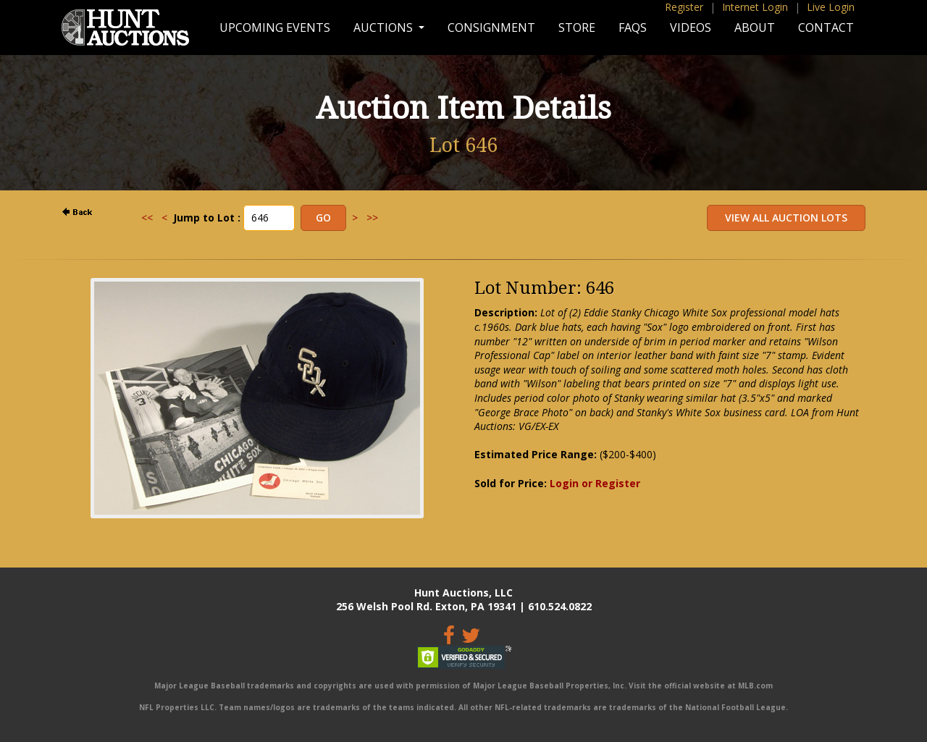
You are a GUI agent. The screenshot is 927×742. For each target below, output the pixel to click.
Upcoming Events (274, 27)
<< (147, 217)
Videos (690, 27)
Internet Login (755, 7)
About (754, 27)
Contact (826, 27)
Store (576, 27)
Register (684, 7)
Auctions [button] (384, 27)
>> (372, 217)
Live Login (831, 7)
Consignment (491, 27)
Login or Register (595, 483)
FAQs (632, 27)
